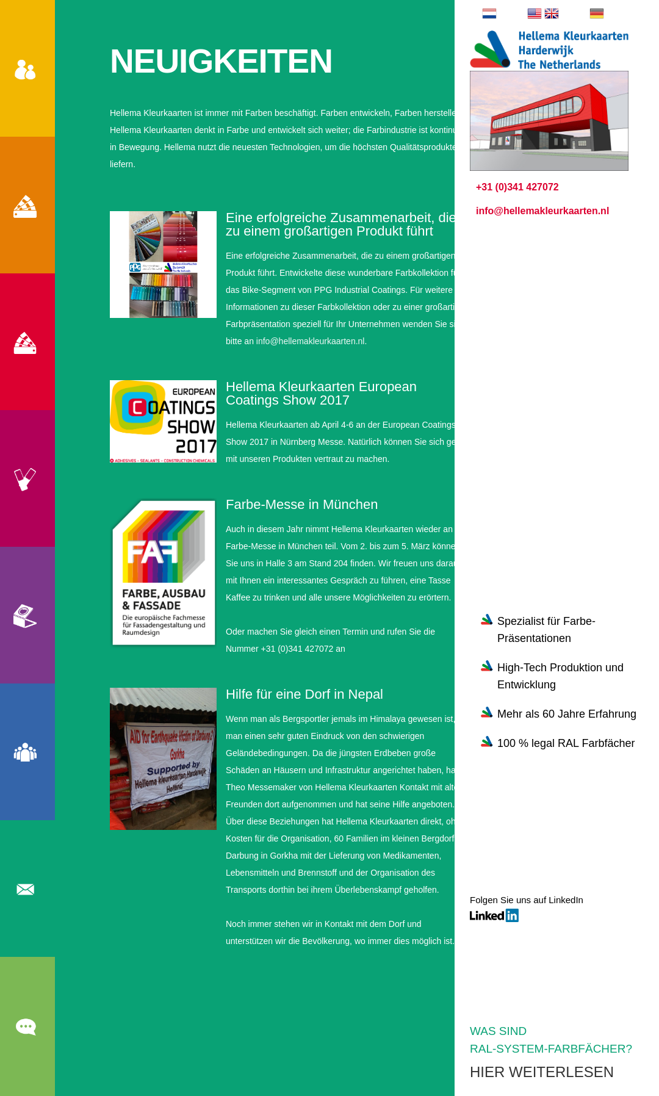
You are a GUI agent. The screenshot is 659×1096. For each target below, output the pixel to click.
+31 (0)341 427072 (517, 187)
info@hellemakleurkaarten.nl (310, 341)
